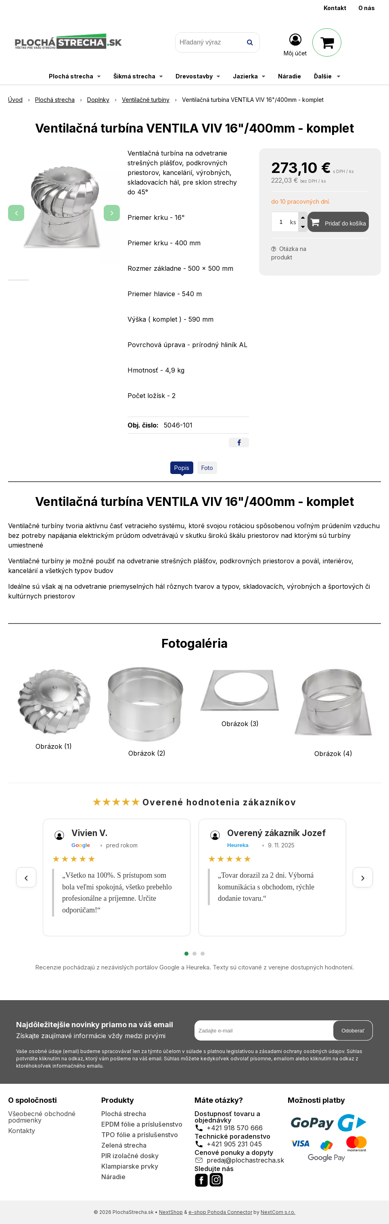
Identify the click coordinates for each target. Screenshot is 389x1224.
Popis (181, 467)
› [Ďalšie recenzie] (363, 877)
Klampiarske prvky (129, 1166)
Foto (207, 467)
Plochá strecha (123, 1114)
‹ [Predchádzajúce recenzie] (26, 877)
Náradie (113, 1177)
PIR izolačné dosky (130, 1156)
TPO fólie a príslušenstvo (139, 1135)
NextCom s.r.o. (278, 1212)
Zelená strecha (123, 1145)
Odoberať (352, 1031)
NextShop (171, 1212)
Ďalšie (327, 76)
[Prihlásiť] (295, 44)
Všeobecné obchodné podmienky (41, 1117)
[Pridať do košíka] (338, 222)
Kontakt (335, 7)
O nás (366, 7)
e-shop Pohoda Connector (220, 1212)
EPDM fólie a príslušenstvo (141, 1124)
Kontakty (21, 1131)
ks (293, 222)
